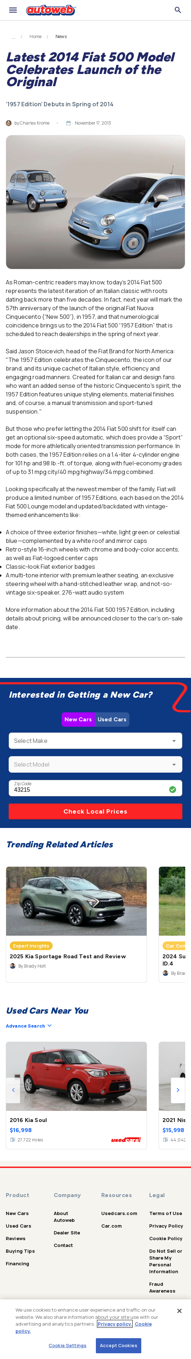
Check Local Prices (95, 811)
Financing (17, 1263)
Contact (63, 1245)
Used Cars (112, 719)
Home (35, 36)
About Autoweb (64, 1216)
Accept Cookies (118, 1345)
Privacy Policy (166, 1226)
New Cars (78, 719)
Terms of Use (165, 1213)
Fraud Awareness (162, 1287)
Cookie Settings (67, 1345)
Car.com (111, 1226)
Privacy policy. (115, 1324)
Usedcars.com (119, 1213)
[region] (95, 1329)
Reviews (16, 1238)
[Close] (179, 1311)
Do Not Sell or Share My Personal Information (166, 1261)
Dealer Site (67, 1232)
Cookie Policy (166, 1238)
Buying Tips (20, 1251)
